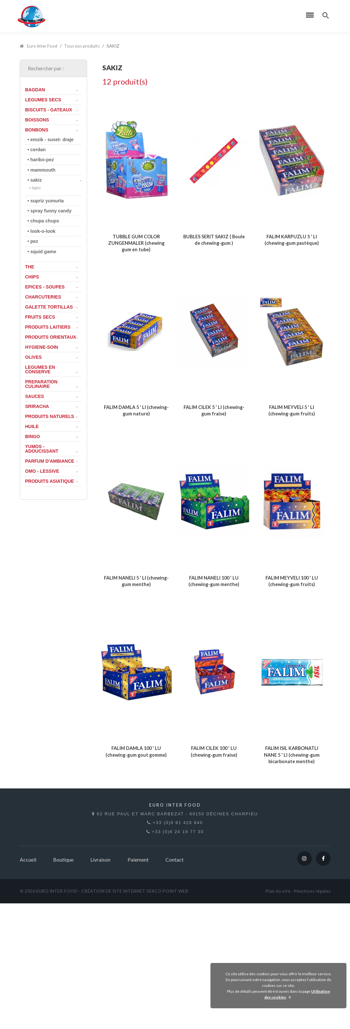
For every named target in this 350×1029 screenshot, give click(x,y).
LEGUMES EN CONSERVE (51, 369)
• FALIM (34, 188)
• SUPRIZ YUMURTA (46, 200)
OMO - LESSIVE (51, 471)
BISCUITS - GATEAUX (51, 109)
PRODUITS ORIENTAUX (51, 337)
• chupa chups (43, 221)
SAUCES (51, 396)
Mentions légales (312, 1016)
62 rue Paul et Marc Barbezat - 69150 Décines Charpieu (174, 943)
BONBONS (51, 130)
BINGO (51, 436)
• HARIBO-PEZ (41, 159)
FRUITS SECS (51, 317)
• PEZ (33, 241)
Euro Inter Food (39, 46)
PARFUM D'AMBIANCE (51, 461)
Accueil (28, 985)
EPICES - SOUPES (51, 287)
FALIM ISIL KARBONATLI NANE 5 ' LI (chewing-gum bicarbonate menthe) (292, 885)
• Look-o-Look (42, 231)
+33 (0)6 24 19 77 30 (175, 957)
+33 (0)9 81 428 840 (175, 950)
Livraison (100, 985)
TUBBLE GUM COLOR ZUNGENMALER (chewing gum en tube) (136, 275)
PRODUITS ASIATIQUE (51, 481)
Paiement (138, 985)
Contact (174, 985)
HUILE (51, 426)
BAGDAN (51, 89)
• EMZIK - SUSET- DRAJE (51, 139)
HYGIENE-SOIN (51, 347)
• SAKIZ (55, 180)
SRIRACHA (51, 406)
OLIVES (51, 357)
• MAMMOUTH (42, 170)
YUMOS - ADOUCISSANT (51, 448)
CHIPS (51, 277)
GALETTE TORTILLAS (51, 307)
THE (51, 267)
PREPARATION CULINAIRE (51, 384)
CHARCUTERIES (51, 297)
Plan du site (277, 1016)
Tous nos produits (82, 46)
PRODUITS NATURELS (51, 416)
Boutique (63, 985)
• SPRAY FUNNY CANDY (50, 211)
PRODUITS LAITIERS (51, 327)
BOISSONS (51, 120)
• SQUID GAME (42, 251)
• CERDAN (37, 149)
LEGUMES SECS (51, 99)
